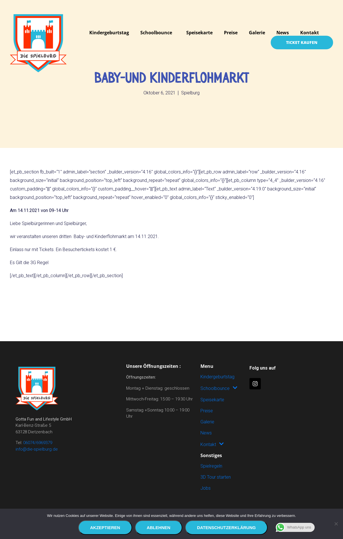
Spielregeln (211, 466)
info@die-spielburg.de (37, 449)
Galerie (257, 32)
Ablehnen (158, 527)
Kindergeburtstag (109, 32)
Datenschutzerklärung (226, 527)
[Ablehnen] (336, 524)
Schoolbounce (156, 32)
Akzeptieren (105, 527)
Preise (231, 32)
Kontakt (309, 32)
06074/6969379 (37, 442)
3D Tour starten (215, 477)
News (282, 32)
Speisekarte (199, 32)
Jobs (205, 488)
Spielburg (190, 93)
